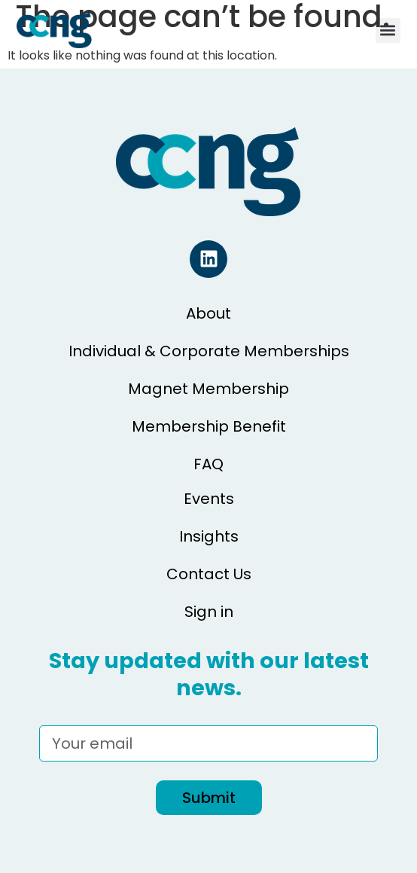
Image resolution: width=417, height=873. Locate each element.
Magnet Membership (208, 388)
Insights (209, 536)
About (208, 313)
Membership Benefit (209, 426)
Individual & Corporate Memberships (208, 351)
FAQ (208, 464)
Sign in (208, 611)
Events (209, 498)
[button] (388, 30)
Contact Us (208, 574)
